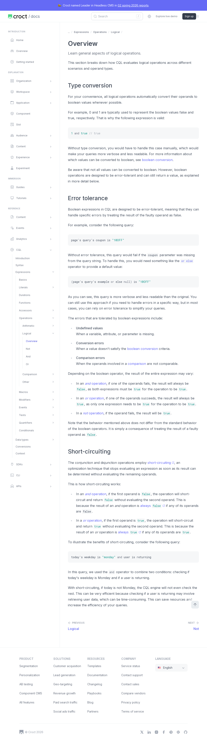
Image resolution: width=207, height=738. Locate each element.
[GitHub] (186, 732)
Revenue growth (64, 693)
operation (95, 383)
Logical (115, 32)
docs (35, 16)
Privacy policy (130, 702)
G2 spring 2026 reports (133, 5)
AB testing (26, 684)
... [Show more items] (69, 32)
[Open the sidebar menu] (197, 16)
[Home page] (17, 16)
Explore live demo (166, 16)
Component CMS (30, 693)
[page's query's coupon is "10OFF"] (133, 240)
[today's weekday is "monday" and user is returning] (133, 557)
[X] (142, 732)
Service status (130, 666)
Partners (92, 711)
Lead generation (64, 675)
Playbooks (94, 693)
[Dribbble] (171, 732)
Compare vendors (133, 693)
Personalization (29, 675)
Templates (94, 666)
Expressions (81, 32)
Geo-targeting (62, 684)
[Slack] (178, 732)
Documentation (97, 675)
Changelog (94, 684)
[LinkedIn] (149, 732)
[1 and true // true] (133, 133)
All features (26, 702)
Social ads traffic (64, 711)
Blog (90, 702)
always (152, 506)
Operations (100, 32)
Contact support (132, 675)
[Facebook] (164, 732)
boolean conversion (157, 160)
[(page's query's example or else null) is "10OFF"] (133, 281)
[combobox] (116, 16)
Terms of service (132, 711)
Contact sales (130, 684)
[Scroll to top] (195, 605)
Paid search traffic (65, 702)
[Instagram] (156, 732)
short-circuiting (161, 463)
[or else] (187, 261)
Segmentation (28, 666)
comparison (137, 364)
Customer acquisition (67, 666)
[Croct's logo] (21, 732)
